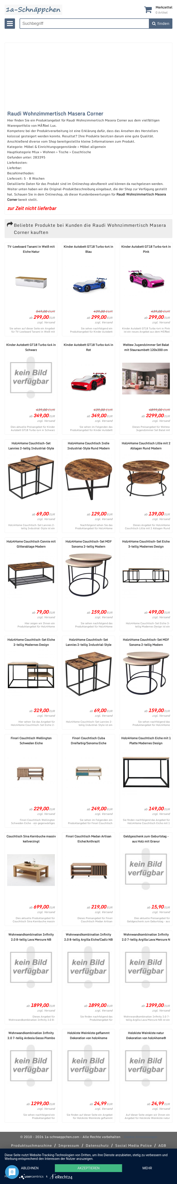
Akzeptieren (88, 1168)
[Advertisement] (86, 75)
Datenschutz (97, 1145)
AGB (162, 1145)
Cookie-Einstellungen (140, 1136)
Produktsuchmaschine (31, 1145)
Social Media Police (133, 1145)
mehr (147, 1168)
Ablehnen (29, 1168)
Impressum (68, 1145)
